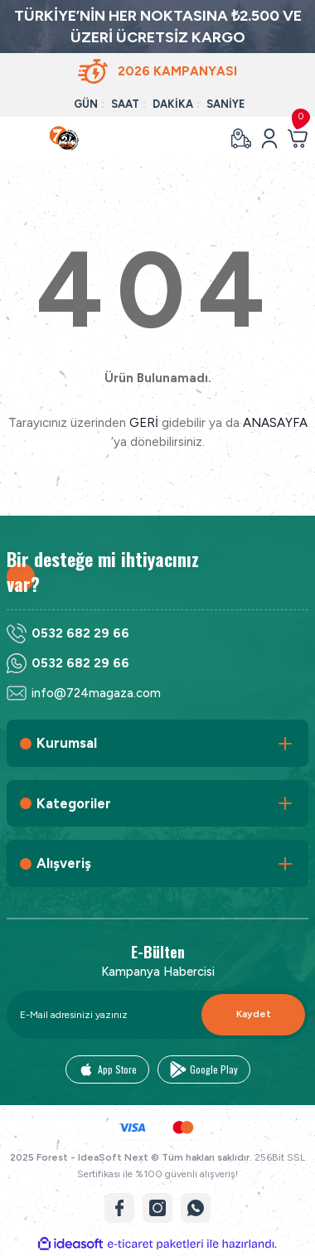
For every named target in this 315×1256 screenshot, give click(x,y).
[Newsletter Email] (157, 1015)
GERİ (143, 422)
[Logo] (65, 138)
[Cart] (297, 138)
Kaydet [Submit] (253, 1014)
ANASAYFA (275, 422)
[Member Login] (269, 138)
